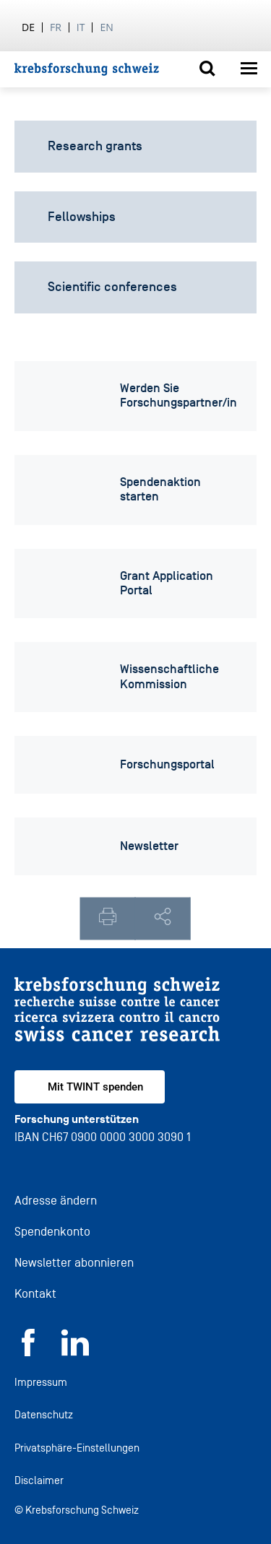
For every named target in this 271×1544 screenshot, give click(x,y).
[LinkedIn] (75, 1352)
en (106, 27)
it (81, 27)
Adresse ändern (55, 1200)
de (28, 27)
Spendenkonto (52, 1232)
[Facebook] (28, 1352)
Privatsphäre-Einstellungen (76, 1447)
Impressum (40, 1382)
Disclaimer (39, 1480)
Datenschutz (43, 1414)
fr (55, 27)
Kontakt (35, 1294)
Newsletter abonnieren (74, 1263)
